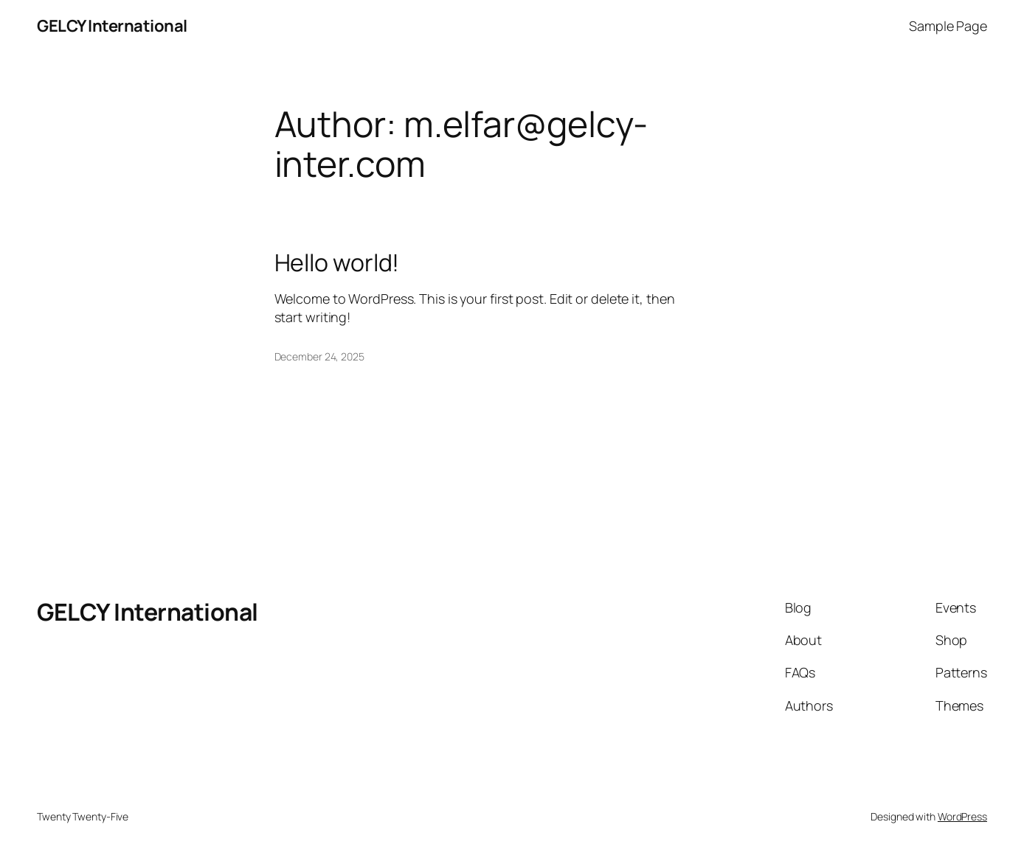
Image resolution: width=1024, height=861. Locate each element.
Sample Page (948, 26)
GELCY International (112, 26)
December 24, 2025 (319, 356)
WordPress (962, 816)
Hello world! (337, 262)
